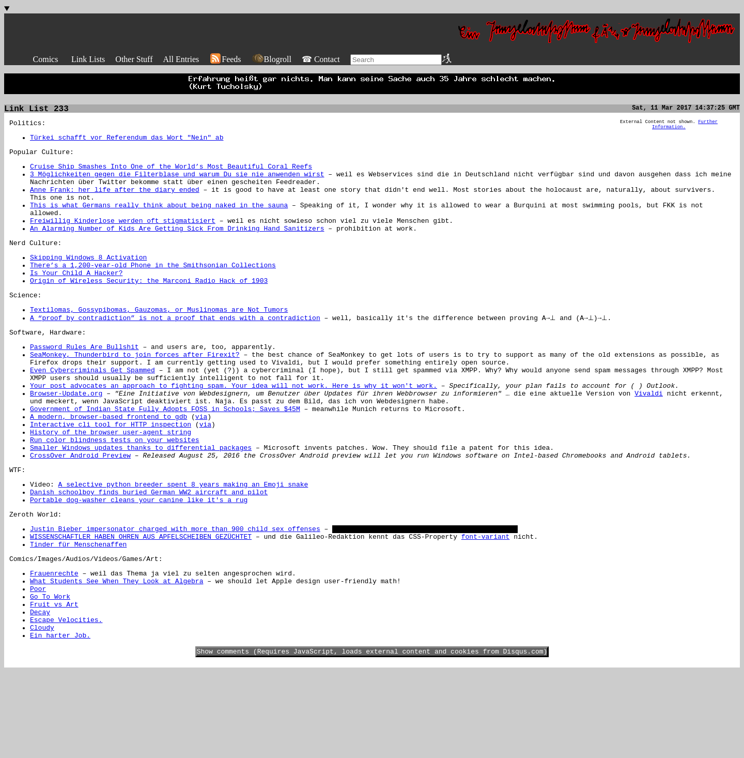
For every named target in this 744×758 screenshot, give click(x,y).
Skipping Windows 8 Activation (88, 280)
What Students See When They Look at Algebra (116, 654)
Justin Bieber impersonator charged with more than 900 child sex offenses (175, 594)
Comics (45, 59)
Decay (40, 691)
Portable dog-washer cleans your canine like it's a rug (138, 562)
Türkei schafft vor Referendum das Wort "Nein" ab (126, 141)
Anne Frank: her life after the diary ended (114, 201)
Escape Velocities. (66, 701)
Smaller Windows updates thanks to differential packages (141, 502)
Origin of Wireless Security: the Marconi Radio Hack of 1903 (149, 308)
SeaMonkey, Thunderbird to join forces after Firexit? (135, 391)
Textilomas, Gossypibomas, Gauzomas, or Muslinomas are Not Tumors (159, 340)
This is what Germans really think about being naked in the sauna (159, 220)
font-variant (485, 604)
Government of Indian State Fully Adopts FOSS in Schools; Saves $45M (165, 456)
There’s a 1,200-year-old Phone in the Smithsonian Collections (153, 289)
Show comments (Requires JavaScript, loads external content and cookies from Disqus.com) (372, 737)
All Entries (181, 59)
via (201, 465)
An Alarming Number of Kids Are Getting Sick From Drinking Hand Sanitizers (177, 248)
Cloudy (42, 710)
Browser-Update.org (66, 437)
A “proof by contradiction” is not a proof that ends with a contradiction (175, 349)
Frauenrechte (54, 645)
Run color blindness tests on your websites (114, 493)
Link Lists (88, 59)
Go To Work (50, 673)
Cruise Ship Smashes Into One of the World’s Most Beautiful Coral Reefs (171, 173)
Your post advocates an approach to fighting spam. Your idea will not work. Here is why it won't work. (233, 428)
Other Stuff (133, 59)
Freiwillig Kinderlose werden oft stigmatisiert (122, 239)
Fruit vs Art (54, 682)
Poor (38, 664)
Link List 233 (36, 110)
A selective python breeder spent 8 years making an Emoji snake (183, 544)
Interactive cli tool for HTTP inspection (110, 474)
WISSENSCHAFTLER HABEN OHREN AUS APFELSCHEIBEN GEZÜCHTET (141, 604)
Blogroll (271, 59)
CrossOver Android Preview (80, 512)
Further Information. (685, 127)
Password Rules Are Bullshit (84, 381)
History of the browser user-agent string (110, 484)
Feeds (225, 59)
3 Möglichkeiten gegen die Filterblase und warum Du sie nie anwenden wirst (177, 183)
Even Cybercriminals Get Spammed (92, 409)
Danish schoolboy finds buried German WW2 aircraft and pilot (149, 553)
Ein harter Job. (60, 719)
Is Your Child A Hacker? (76, 299)
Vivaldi (648, 437)
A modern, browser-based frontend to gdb (108, 465)
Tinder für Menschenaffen (78, 613)
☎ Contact (321, 59)
